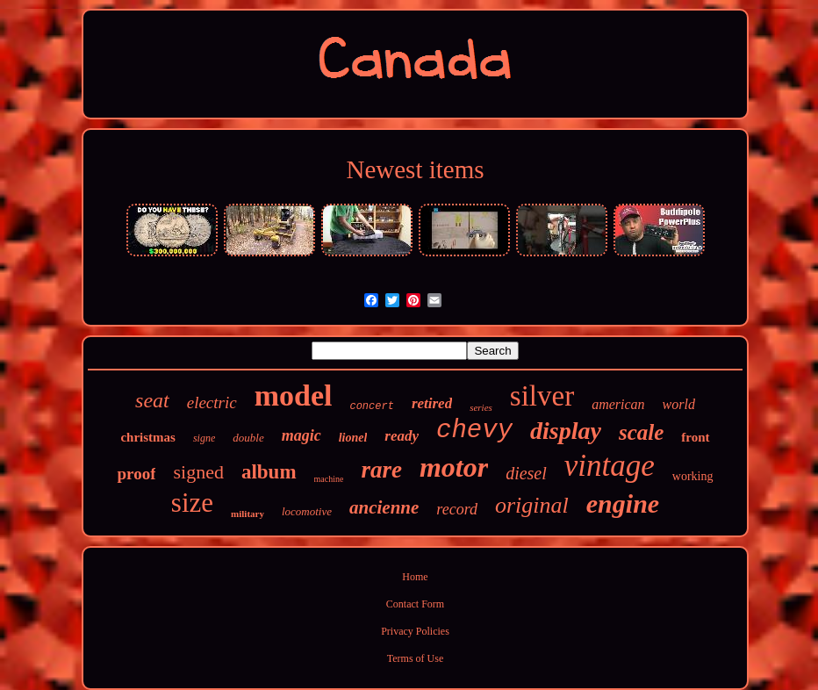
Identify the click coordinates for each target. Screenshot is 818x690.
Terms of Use (415, 658)
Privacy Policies (415, 631)
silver (542, 396)
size (192, 502)
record (456, 509)
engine (622, 503)
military (247, 513)
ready (401, 436)
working (693, 476)
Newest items (415, 169)
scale (641, 432)
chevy (474, 430)
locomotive (307, 511)
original (532, 505)
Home (414, 577)
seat (152, 400)
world (679, 404)
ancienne (384, 507)
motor (454, 467)
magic (301, 435)
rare (381, 469)
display (565, 430)
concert (371, 406)
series (481, 407)
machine (329, 479)
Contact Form (415, 604)
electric (212, 402)
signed (198, 472)
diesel (526, 473)
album (269, 472)
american (618, 404)
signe (204, 438)
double (248, 437)
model (294, 395)
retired (432, 403)
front (695, 437)
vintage (609, 466)
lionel (353, 437)
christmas (148, 437)
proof (136, 473)
